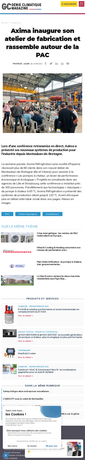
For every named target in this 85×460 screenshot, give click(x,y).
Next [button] (79, 106)
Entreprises (16, 23)
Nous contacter (10, 458)
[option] (42, 106)
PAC (7, 214)
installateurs (52, 214)
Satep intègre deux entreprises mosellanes (26, 391)
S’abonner (69, 4)
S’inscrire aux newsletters (15, 449)
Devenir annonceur (12, 452)
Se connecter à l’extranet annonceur (19, 455)
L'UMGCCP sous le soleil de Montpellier (23, 398)
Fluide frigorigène (28, 214)
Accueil (4, 23)
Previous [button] (5, 106)
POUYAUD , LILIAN (21, 64)
